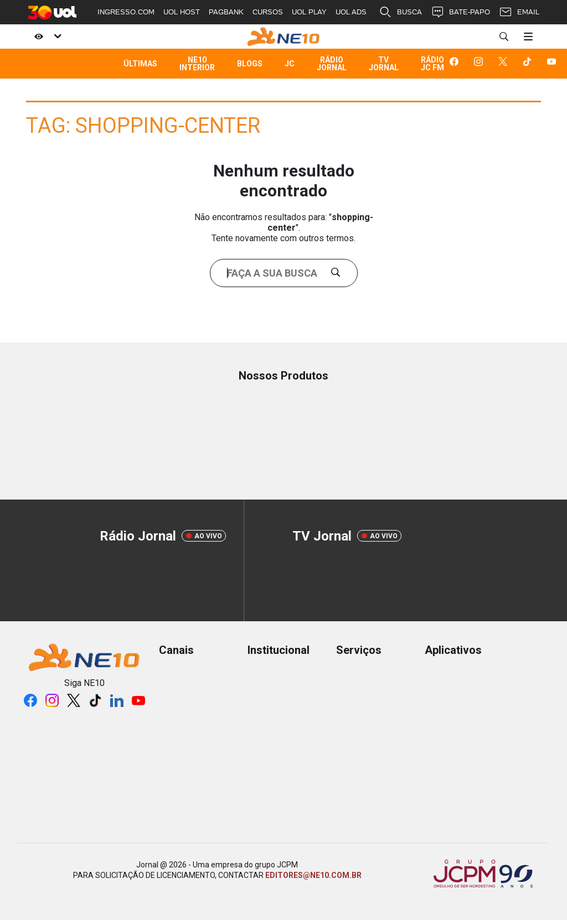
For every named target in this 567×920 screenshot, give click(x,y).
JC (290, 63)
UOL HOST (181, 12)
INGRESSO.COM (125, 12)
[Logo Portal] (283, 36)
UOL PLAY (309, 12)
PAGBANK (226, 12)
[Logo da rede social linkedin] (116, 700)
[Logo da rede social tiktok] (529, 63)
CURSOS (267, 12)
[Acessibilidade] (45, 36)
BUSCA (400, 12)
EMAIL (519, 12)
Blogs (249, 63)
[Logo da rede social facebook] (456, 63)
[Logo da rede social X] (505, 63)
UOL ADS (351, 12)
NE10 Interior (197, 63)
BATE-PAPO (460, 12)
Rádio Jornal (332, 63)
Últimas (140, 63)
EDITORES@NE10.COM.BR (313, 875)
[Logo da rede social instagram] (480, 63)
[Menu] (528, 36)
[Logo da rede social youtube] (553, 63)
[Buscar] (504, 36)
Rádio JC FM (432, 63)
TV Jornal (384, 63)
